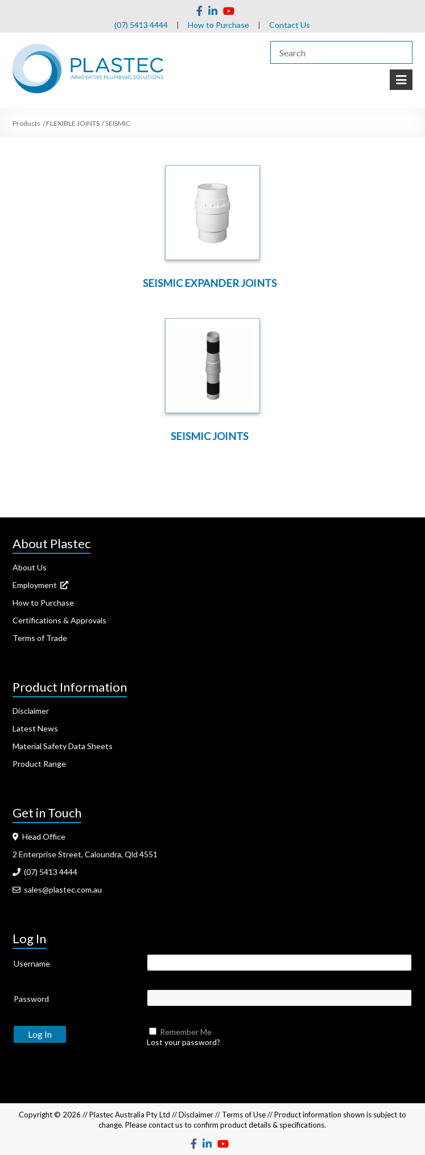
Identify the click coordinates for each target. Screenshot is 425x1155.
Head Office (39, 836)
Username (32, 963)
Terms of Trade (40, 638)
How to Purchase (218, 25)
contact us (165, 1124)
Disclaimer (31, 711)
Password (31, 999)
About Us (30, 567)
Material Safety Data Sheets (63, 746)
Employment (40, 585)
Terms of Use (244, 1114)
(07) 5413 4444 (141, 25)
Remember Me (186, 1032)
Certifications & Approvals (59, 620)
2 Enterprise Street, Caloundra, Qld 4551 (85, 854)
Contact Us (289, 25)
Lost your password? (183, 1042)
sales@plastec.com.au (57, 889)
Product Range (39, 763)
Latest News (35, 728)
